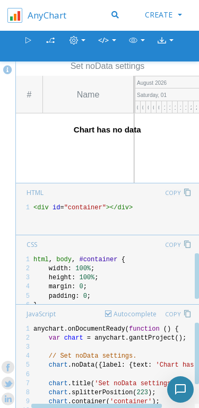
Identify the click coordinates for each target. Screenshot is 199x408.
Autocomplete (135, 313)
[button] (137, 46)
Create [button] (163, 15)
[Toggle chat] (180, 389)
